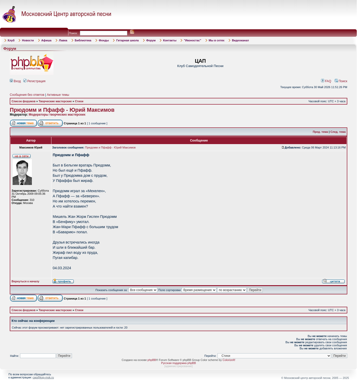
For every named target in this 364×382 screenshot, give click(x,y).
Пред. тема (320, 131)
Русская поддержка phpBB (178, 363)
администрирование (178, 366)
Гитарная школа (127, 40)
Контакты (169, 40)
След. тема (337, 131)
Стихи (79, 101)
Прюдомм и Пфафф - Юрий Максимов (62, 110)
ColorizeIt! (229, 359)
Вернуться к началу (25, 281)
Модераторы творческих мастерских (57, 114)
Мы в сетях (216, 40)
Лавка (63, 40)
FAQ (326, 81)
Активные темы (58, 95)
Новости (28, 40)
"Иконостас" (192, 40)
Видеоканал (240, 40)
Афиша (46, 40)
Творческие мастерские (55, 101)
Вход (15, 81)
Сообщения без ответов (27, 95)
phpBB (152, 359)
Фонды (104, 40)
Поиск (341, 81)
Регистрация (34, 81)
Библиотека (83, 40)
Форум (151, 40)
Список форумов (23, 101)
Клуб (11, 40)
